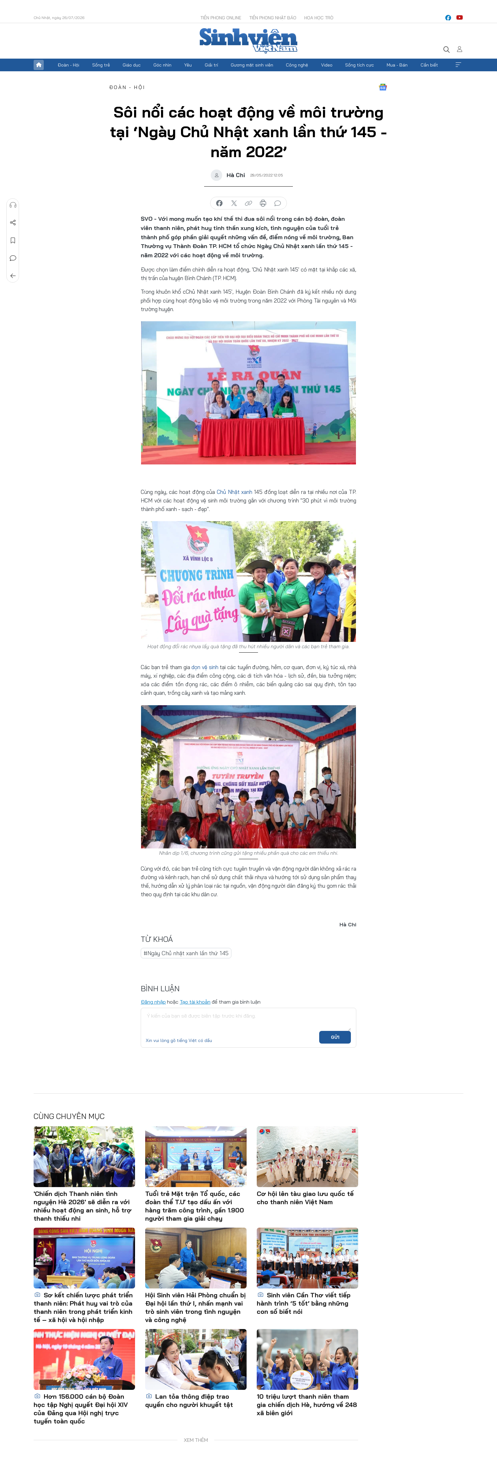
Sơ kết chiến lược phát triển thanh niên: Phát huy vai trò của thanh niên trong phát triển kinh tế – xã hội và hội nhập (83, 1307)
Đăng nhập (153, 1002)
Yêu (188, 65)
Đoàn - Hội (68, 65)
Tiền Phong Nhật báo (272, 18)
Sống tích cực (359, 65)
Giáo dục (132, 65)
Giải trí (211, 65)
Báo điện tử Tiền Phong (248, 41)
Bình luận (13, 258)
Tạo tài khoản (195, 1002)
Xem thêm (458, 65)
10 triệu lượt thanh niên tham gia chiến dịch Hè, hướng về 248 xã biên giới (307, 1404)
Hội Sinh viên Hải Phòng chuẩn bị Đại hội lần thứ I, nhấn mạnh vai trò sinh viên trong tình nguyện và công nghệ (195, 1307)
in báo (263, 203)
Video (326, 65)
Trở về (13, 276)
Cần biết (429, 65)
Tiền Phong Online (220, 18)
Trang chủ (39, 65)
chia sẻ (219, 203)
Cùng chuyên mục (69, 1116)
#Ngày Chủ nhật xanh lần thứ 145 (186, 953)
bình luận (277, 203)
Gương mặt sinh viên (252, 65)
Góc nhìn (162, 65)
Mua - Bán (397, 65)
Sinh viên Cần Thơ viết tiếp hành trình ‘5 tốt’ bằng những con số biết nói (304, 1303)
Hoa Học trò (318, 18)
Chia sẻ (13, 223)
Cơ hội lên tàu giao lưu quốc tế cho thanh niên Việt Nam (305, 1198)
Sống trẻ (101, 65)
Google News (383, 87)
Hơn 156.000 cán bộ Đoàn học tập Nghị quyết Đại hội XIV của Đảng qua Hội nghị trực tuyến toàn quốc (81, 1408)
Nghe (13, 205)
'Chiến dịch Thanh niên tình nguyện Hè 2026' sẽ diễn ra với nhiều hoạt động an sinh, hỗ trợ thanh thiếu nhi (83, 1206)
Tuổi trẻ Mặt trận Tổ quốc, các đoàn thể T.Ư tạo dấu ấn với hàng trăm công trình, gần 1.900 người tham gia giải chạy (194, 1206)
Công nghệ (297, 65)
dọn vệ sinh (204, 667)
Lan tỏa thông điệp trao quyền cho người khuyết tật (189, 1400)
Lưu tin (13, 240)
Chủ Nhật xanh (234, 492)
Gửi (335, 1037)
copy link (248, 203)
